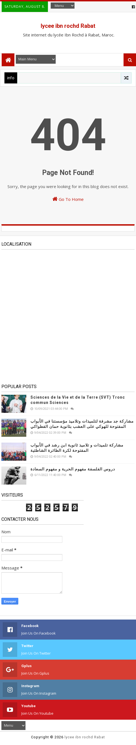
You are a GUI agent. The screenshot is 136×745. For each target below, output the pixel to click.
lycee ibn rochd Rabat (68, 26)
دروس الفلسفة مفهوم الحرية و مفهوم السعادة (72, 469)
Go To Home (68, 199)
